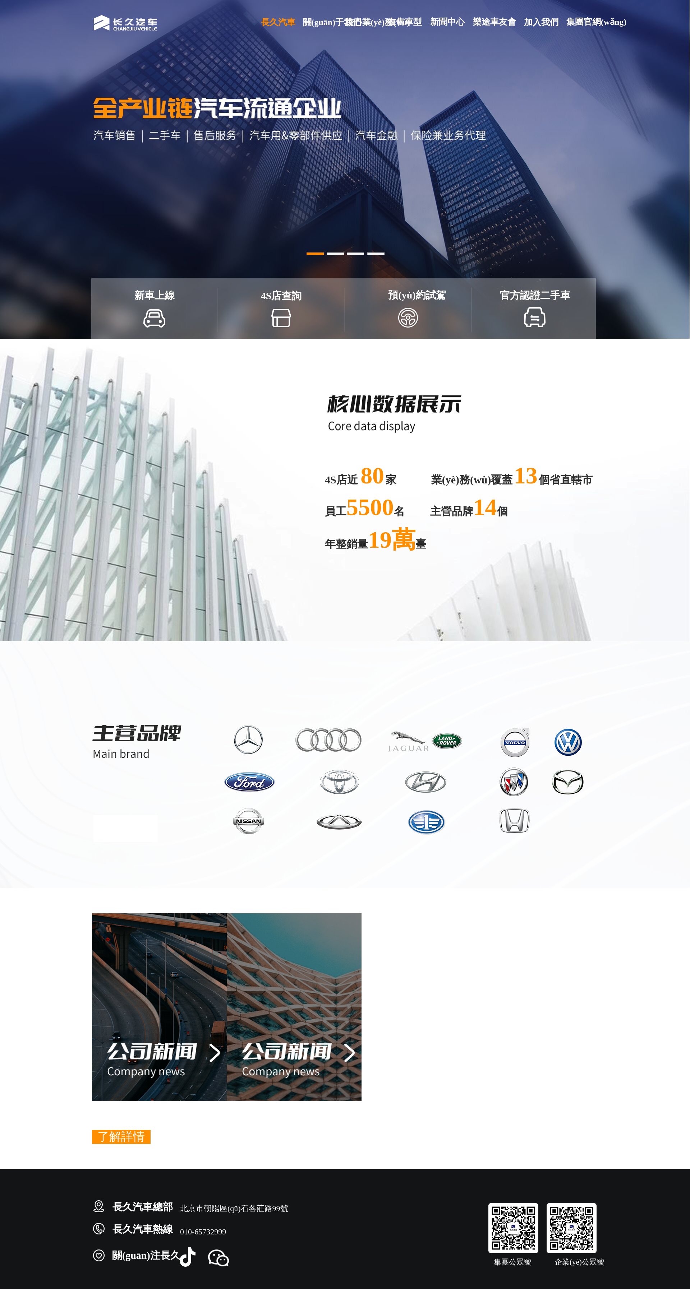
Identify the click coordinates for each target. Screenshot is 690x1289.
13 (526, 475)
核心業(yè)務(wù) (362, 22)
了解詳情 (121, 1136)
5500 (370, 507)
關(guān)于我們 (320, 22)
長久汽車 (278, 22)
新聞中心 (447, 22)
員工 (335, 511)
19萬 (391, 540)
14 (485, 507)
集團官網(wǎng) (583, 22)
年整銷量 (346, 544)
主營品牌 (451, 511)
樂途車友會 (494, 22)
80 (372, 475)
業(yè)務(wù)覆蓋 (472, 480)
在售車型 (404, 22)
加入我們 (541, 22)
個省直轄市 (566, 480)
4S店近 (342, 480)
